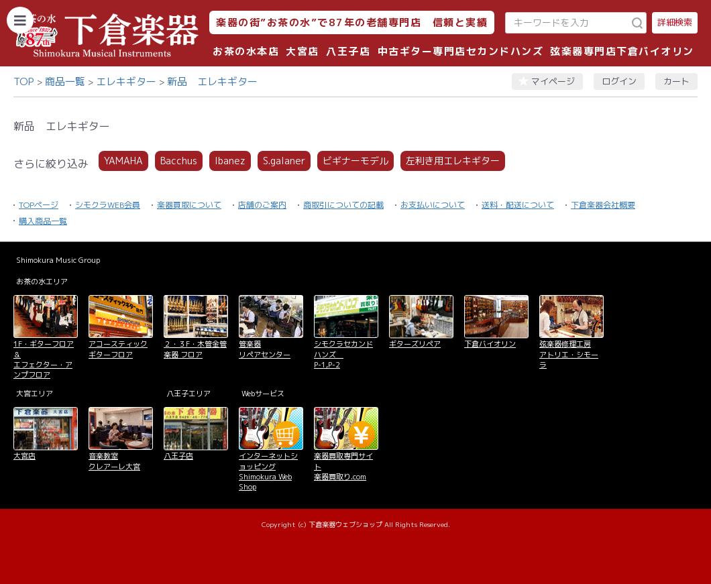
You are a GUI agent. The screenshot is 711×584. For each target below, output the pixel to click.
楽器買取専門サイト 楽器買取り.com (343, 466)
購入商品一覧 (43, 221)
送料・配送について (518, 205)
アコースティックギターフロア (118, 349)
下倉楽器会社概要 (603, 205)
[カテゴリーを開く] (20, 20)
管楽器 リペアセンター (264, 349)
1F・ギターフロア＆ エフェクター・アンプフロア (43, 359)
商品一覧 (65, 81)
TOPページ (38, 205)
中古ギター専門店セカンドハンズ (461, 51)
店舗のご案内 (262, 205)
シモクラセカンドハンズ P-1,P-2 (343, 354)
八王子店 (348, 51)
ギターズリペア (415, 344)
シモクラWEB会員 (107, 205)
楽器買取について (189, 205)
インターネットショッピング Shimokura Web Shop (268, 471)
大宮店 (302, 51)
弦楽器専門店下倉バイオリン (622, 51)
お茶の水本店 (246, 51)
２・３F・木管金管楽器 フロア (195, 349)
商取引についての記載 (343, 205)
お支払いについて (432, 205)
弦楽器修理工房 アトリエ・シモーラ (568, 354)
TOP (23, 81)
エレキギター (126, 81)
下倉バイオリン (490, 344)
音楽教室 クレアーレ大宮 (114, 461)
